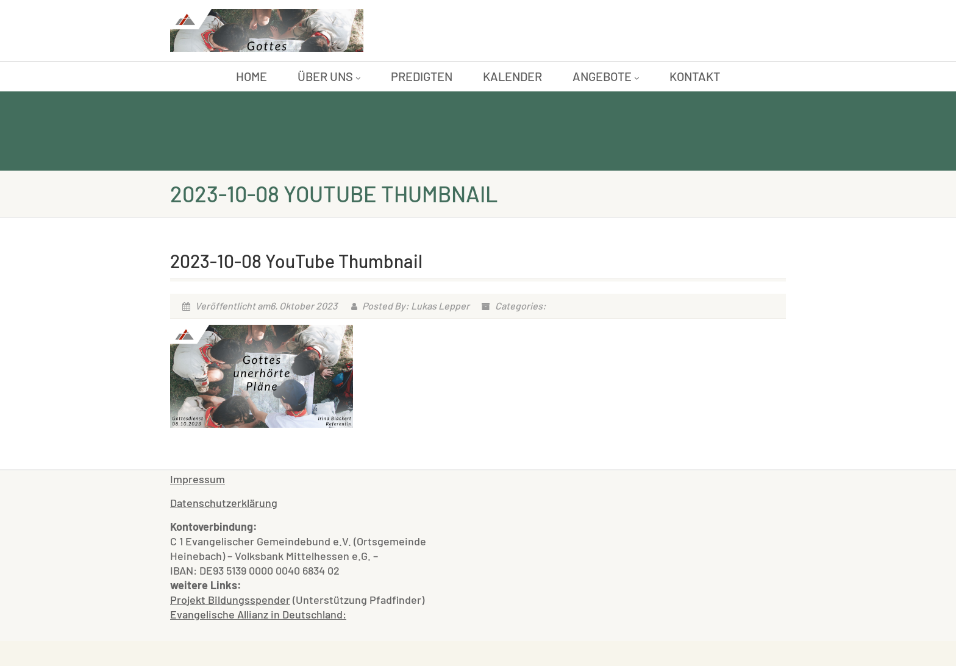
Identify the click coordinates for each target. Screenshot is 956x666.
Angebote (606, 76)
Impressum (197, 479)
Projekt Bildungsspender (230, 599)
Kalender (512, 76)
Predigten (421, 76)
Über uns (329, 76)
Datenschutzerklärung (223, 502)
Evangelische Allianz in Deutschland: (258, 614)
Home (251, 76)
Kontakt (694, 76)
